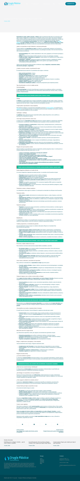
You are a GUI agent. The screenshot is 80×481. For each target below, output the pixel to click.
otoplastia (19, 109)
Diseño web (6, 478)
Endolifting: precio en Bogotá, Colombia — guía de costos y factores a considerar (14, 442)
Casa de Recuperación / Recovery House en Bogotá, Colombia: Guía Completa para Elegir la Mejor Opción (40, 442)
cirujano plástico (50, 107)
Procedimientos (36, 3)
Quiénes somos (46, 3)
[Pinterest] (46, 424)
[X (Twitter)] (34, 424)
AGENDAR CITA (70, 3)
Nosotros (42, 460)
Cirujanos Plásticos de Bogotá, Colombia (27, 478)
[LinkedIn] (57, 424)
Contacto (60, 3)
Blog (54, 3)
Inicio (27, 3)
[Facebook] (22, 424)
